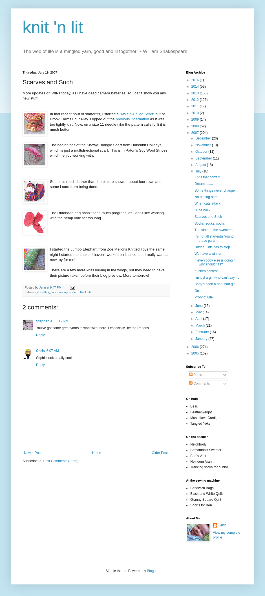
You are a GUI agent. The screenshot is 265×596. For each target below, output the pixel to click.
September (204, 158)
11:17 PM (61, 321)
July (198, 171)
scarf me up (59, 292)
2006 (195, 347)
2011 (195, 106)
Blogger (152, 571)
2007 (195, 133)
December (203, 138)
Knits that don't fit (207, 177)
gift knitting (43, 292)
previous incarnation (132, 119)
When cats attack (207, 203)
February (202, 332)
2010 (195, 113)
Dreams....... (204, 184)
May (199, 312)
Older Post (160, 453)
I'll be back (202, 210)
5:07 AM (53, 351)
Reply (40, 335)
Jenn (222, 525)
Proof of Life (204, 297)
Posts (195, 375)
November (203, 145)
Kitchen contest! (206, 271)
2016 (195, 80)
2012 (195, 100)
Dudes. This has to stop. (213, 247)
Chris (40, 351)
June (199, 306)
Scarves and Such (208, 217)
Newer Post (32, 453)
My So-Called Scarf (137, 114)
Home (96, 453)
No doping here (206, 197)
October (201, 152)
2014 (195, 86)
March (200, 325)
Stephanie (44, 321)
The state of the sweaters (214, 230)
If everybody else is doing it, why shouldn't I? (215, 262)
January (201, 339)
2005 (195, 353)
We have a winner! (208, 254)
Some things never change (215, 190)
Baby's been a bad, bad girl (215, 284)
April (199, 319)
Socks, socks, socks (210, 223)
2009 (195, 119)
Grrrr (198, 291)
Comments (199, 383)
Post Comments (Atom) (60, 461)
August (201, 165)
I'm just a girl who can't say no (217, 278)
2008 (195, 126)
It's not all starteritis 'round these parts (214, 238)
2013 (195, 93)
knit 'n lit (53, 27)
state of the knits (80, 292)
